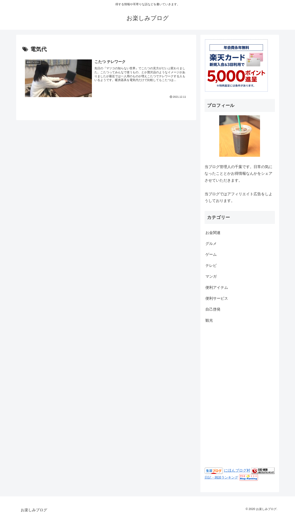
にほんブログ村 (237, 470)
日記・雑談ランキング (221, 477)
